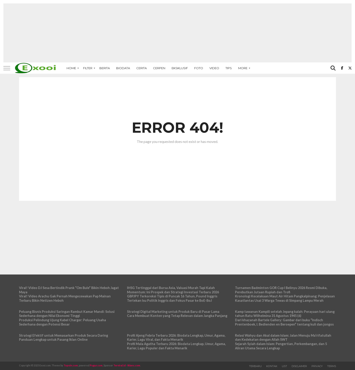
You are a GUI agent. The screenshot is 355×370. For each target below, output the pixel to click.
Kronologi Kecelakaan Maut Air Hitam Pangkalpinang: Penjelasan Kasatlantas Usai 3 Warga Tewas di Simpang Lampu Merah (285, 298)
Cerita (141, 68)
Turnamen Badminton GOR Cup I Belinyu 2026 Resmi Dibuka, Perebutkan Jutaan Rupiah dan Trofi (281, 290)
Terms (331, 366)
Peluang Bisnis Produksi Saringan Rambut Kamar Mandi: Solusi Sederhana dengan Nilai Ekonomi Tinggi (67, 314)
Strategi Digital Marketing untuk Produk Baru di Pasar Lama (173, 312)
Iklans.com (133, 365)
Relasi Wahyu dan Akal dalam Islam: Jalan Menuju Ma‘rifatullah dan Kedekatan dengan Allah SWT (283, 337)
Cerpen (159, 68)
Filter (87, 68)
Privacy (317, 366)
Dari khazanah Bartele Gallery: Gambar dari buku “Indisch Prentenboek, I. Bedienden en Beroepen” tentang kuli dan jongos (284, 322)
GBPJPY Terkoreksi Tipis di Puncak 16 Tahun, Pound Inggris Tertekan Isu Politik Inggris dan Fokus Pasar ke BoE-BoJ (172, 298)
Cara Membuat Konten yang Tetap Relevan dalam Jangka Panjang (177, 316)
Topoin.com (71, 365)
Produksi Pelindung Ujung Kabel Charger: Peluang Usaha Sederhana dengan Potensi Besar (62, 322)
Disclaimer (299, 366)
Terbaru (255, 366)
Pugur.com (96, 365)
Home (71, 68)
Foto (198, 68)
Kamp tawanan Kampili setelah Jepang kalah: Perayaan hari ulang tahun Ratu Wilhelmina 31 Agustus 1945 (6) (285, 314)
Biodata (123, 68)
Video (214, 68)
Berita (104, 68)
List (284, 366)
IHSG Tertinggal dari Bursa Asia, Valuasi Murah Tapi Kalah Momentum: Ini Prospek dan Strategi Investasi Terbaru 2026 (173, 290)
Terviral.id (119, 365)
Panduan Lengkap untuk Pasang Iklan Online (53, 339)
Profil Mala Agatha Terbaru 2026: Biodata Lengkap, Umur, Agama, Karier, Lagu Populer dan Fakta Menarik (176, 346)
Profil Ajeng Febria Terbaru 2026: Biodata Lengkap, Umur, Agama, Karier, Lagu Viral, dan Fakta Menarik (176, 337)
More (242, 68)
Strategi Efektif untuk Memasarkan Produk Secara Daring (63, 335)
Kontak (271, 366)
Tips (228, 68)
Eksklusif (180, 68)
